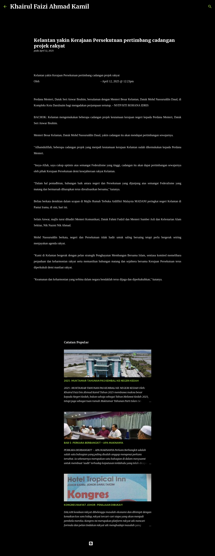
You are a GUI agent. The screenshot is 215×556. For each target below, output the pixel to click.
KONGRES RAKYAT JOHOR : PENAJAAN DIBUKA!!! (93, 504)
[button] (36, 58)
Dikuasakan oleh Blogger (107, 543)
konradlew (115, 551)
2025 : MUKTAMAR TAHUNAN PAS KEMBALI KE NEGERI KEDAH (101, 380)
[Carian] (94, 6)
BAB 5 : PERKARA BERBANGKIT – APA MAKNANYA (93, 442)
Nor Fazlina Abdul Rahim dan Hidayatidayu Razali (70, 81)
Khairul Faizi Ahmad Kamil (49, 6)
